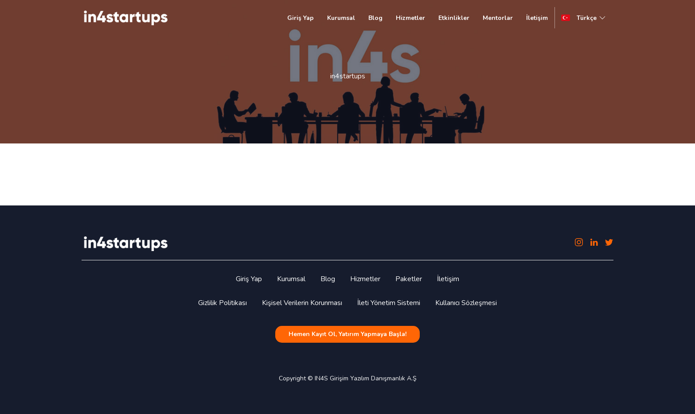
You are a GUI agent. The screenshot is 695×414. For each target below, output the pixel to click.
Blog (375, 18)
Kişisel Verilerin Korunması (302, 303)
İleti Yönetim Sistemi (388, 303)
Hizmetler (410, 18)
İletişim (537, 18)
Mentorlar (498, 18)
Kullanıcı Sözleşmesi (466, 303)
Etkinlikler (453, 18)
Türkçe (592, 17)
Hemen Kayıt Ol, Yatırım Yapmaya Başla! (347, 334)
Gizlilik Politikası (222, 303)
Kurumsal (341, 18)
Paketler (408, 279)
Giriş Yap (300, 18)
